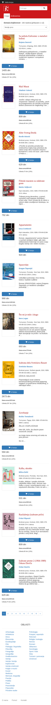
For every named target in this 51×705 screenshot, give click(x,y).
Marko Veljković (25, 187)
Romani (32, 644)
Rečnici (32, 642)
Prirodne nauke (11, 690)
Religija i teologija (36, 639)
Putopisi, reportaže (36, 634)
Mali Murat (24, 86)
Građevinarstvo (11, 656)
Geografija (10, 654)
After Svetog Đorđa (27, 133)
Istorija (8, 659)
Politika (8, 681)
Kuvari (8, 671)
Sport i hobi (33, 651)
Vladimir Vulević (25, 90)
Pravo (8, 683)
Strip (31, 654)
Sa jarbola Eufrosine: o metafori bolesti (33, 37)
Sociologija (33, 649)
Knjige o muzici (11, 669)
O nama (5, 700)
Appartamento (25, 225)
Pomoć (14, 700)
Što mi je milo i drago (28, 314)
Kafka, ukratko (25, 468)
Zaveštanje (23, 413)
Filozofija (9, 649)
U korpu (13, 66)
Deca (8, 637)
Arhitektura (10, 634)
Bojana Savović (25, 42)
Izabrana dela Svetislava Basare (33, 363)
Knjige (6, 16)
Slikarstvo (33, 647)
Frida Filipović (24, 518)
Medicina (9, 673)
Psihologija (33, 632)
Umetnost (33, 659)
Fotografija (10, 651)
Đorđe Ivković (24, 137)
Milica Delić (23, 472)
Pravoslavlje (10, 686)
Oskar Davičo (24, 567)
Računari (32, 637)
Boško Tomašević (26, 417)
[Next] (40, 613)
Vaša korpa (7, 2)
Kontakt (24, 700)
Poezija (8, 678)
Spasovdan (23, 265)
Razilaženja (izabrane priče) (31, 514)
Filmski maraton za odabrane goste (31, 182)
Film (7, 644)
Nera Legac (23, 318)
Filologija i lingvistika (13, 647)
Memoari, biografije (13, 676)
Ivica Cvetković (25, 229)
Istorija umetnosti (12, 666)
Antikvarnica (15, 16)
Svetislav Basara (25, 367)
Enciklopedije (11, 642)
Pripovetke (10, 688)
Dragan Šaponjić (25, 268)
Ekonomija (10, 639)
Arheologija (10, 632)
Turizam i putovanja (36, 656)
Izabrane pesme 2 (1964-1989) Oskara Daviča (32, 562)
